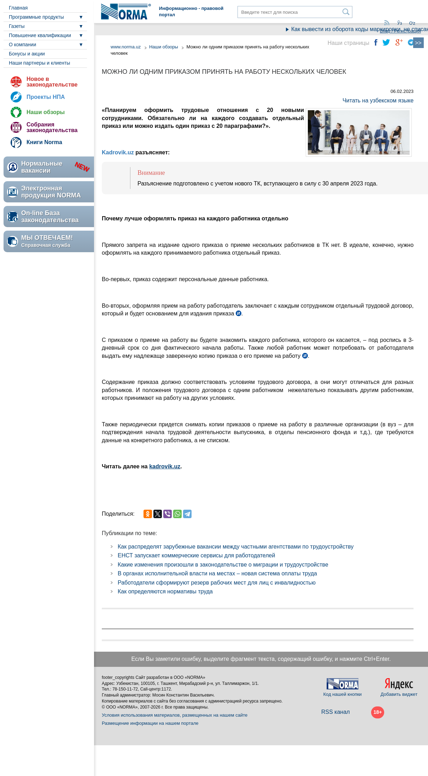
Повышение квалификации (40, 35)
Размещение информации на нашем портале (150, 723)
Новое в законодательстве (52, 81)
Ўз (399, 23)
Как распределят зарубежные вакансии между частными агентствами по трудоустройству (236, 547)
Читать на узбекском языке (378, 100)
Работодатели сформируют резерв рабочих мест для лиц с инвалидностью (217, 583)
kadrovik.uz (164, 466)
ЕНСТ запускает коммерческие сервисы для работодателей (196, 555)
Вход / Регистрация (400, 31)
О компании (22, 44)
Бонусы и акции (27, 54)
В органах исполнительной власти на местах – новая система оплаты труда (217, 573)
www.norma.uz (126, 46)
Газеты (16, 26)
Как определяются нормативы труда (165, 591)
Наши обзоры (46, 112)
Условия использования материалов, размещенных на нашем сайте (174, 715)
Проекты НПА (46, 97)
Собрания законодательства (52, 127)
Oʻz (412, 23)
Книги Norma (44, 142)
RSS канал (335, 712)
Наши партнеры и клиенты (39, 63)
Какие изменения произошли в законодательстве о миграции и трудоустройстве (223, 565)
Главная (18, 8)
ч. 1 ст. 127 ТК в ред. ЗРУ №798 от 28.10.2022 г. (238, 314)
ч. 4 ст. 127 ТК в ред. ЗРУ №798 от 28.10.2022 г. (305, 357)
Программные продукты (36, 17)
